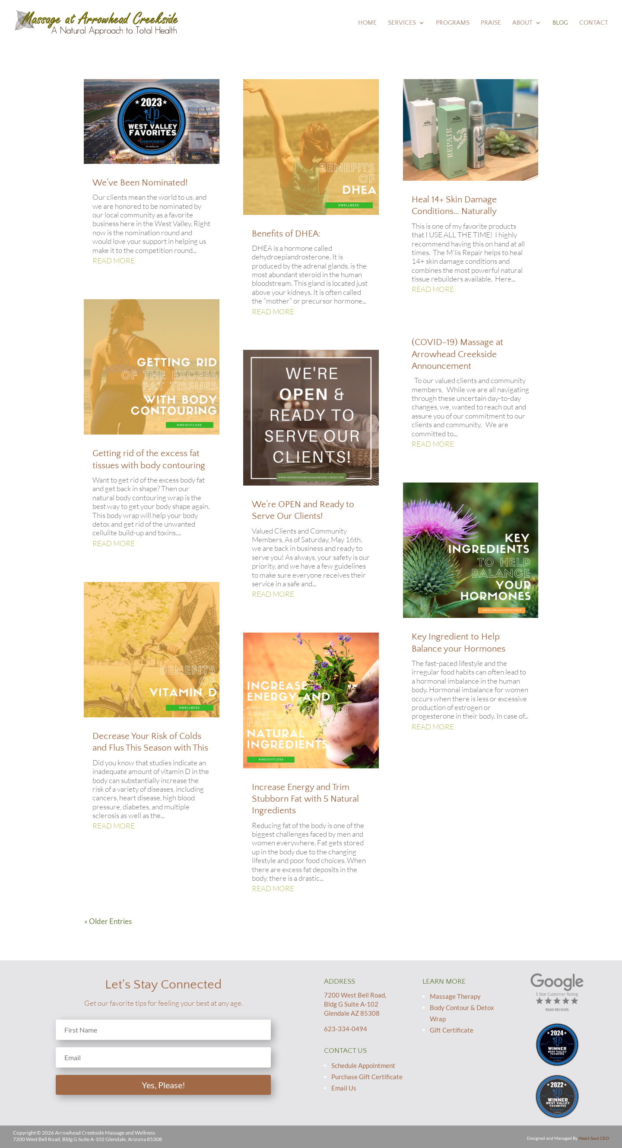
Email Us (343, 1088)
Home (367, 23)
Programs (453, 23)
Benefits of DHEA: (286, 234)
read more (113, 260)
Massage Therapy (455, 996)
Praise (491, 23)
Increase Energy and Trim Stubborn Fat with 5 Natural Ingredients (305, 799)
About (522, 23)
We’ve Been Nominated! (139, 183)
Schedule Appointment (363, 1065)
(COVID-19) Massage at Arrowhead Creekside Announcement (457, 354)
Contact (593, 23)
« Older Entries (108, 921)
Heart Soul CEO (593, 1138)
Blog (560, 23)
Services (402, 23)
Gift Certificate (451, 1030)
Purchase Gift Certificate (367, 1077)
